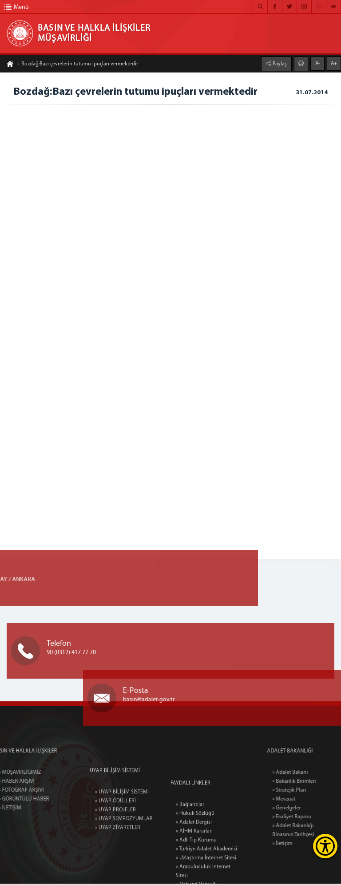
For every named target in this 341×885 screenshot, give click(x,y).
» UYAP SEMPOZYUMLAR (124, 847)
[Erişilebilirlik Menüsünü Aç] (325, 846)
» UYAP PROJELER (115, 838)
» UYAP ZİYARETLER (117, 856)
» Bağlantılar (190, 850)
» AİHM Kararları (194, 877)
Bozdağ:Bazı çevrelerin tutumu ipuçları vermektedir (77, 64)
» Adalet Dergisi (194, 868)
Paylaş (279, 63)
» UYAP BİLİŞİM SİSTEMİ (122, 821)
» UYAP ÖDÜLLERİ (115, 830)
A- (317, 63)
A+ (334, 63)
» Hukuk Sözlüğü (195, 859)
